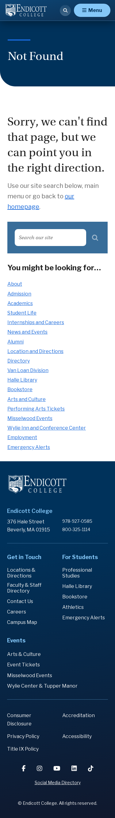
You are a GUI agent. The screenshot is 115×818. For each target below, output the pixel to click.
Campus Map (22, 622)
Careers (16, 612)
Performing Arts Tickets (36, 409)
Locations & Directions (21, 573)
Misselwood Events (29, 418)
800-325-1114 (76, 529)
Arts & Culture (24, 654)
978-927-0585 (77, 521)
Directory (18, 361)
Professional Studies (77, 573)
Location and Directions (35, 351)
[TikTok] (91, 768)
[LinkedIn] (74, 768)
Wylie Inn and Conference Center (46, 428)
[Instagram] (40, 768)
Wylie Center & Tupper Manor (42, 686)
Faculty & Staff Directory (24, 588)
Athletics (73, 607)
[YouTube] (57, 768)
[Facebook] (24, 768)
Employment (22, 437)
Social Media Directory (58, 782)
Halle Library (22, 380)
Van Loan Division (27, 370)
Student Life (21, 313)
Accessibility (77, 736)
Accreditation (78, 715)
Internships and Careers (35, 322)
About (14, 284)
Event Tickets (23, 665)
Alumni (15, 342)
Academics (20, 303)
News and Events (27, 332)
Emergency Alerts (28, 447)
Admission (19, 294)
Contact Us (20, 601)
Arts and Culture (26, 399)
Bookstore (20, 389)
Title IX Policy (23, 749)
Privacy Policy (23, 736)
